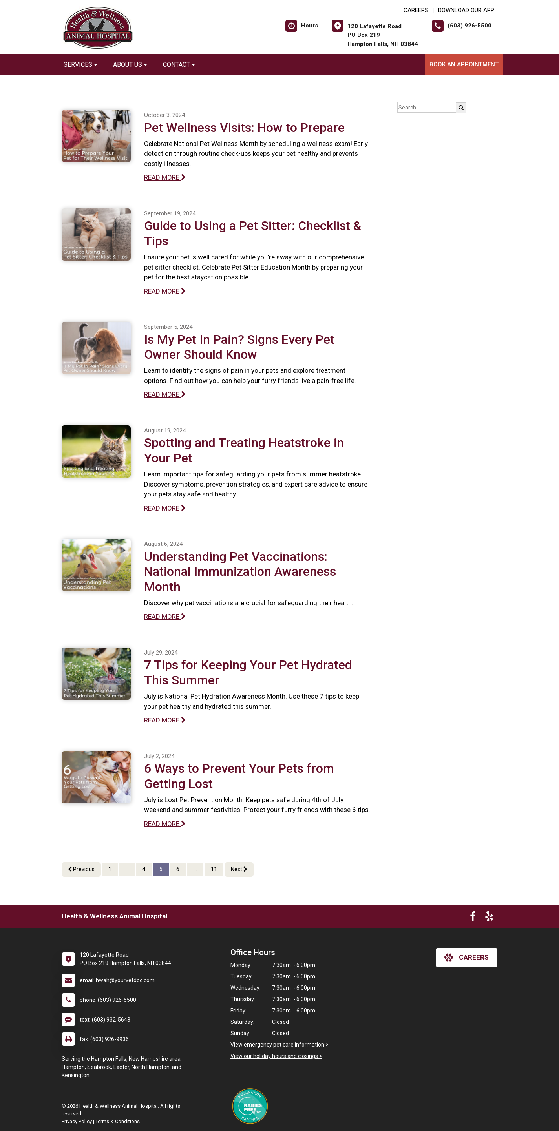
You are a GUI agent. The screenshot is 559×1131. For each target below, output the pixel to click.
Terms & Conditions (117, 1121)
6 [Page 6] (177, 869)
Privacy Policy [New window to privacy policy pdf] (77, 1121)
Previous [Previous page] (81, 869)
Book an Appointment (464, 64)
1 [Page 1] (109, 869)
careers (466, 957)
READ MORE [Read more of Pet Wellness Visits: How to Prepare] (165, 177)
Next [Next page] (239, 869)
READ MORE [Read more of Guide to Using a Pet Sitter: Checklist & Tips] (165, 291)
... (127, 869)
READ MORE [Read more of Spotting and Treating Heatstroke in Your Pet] (165, 508)
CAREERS (416, 10)
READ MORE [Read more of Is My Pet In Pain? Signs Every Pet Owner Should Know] (165, 394)
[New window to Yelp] (489, 918)
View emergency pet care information (277, 1045)
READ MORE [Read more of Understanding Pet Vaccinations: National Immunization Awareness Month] (165, 616)
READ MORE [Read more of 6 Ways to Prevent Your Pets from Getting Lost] (165, 824)
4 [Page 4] (144, 869)
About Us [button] (130, 64)
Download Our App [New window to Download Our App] (466, 10)
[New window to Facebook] (473, 918)
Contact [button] (179, 64)
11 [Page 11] (214, 869)
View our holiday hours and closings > (276, 1056)
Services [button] (80, 64)
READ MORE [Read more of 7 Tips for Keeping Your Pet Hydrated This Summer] (165, 720)
